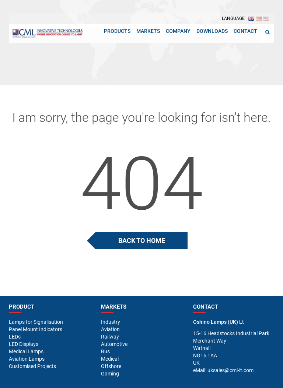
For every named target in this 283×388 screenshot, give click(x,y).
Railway (110, 337)
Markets (148, 31)
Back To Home (141, 240)
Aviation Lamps (27, 359)
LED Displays (23, 344)
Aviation (110, 329)
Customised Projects (32, 366)
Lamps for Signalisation (36, 322)
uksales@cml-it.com (230, 370)
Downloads (212, 31)
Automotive (114, 344)
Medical (110, 359)
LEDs (15, 337)
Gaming (110, 374)
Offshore (111, 366)
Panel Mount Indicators (35, 329)
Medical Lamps (26, 351)
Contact (245, 31)
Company (178, 31)
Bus (105, 351)
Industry (110, 322)
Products (117, 31)
